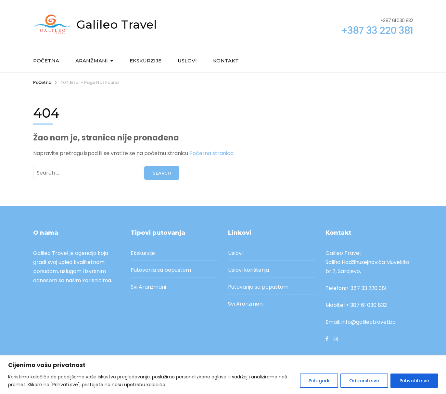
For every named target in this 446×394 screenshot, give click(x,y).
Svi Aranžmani (148, 287)
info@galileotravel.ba (368, 322)
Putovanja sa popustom (161, 270)
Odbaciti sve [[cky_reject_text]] (362, 380)
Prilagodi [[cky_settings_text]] (315, 380)
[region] (223, 374)
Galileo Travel (116, 24)
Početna (46, 61)
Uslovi (187, 61)
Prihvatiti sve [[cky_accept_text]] (413, 380)
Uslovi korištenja (248, 270)
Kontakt (226, 61)
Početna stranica (211, 153)
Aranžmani (91, 61)
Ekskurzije (145, 61)
